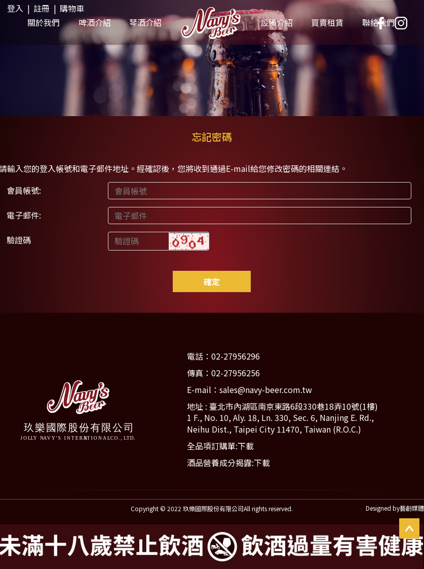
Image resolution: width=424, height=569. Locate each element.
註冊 (41, 8)
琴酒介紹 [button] (145, 22)
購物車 (72, 8)
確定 (212, 281)
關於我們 (43, 22)
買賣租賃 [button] (327, 22)
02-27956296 (235, 356)
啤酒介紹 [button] (95, 22)
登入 (15, 8)
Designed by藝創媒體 (395, 508)
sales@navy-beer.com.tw (265, 389)
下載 (246, 446)
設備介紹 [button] (276, 22)
